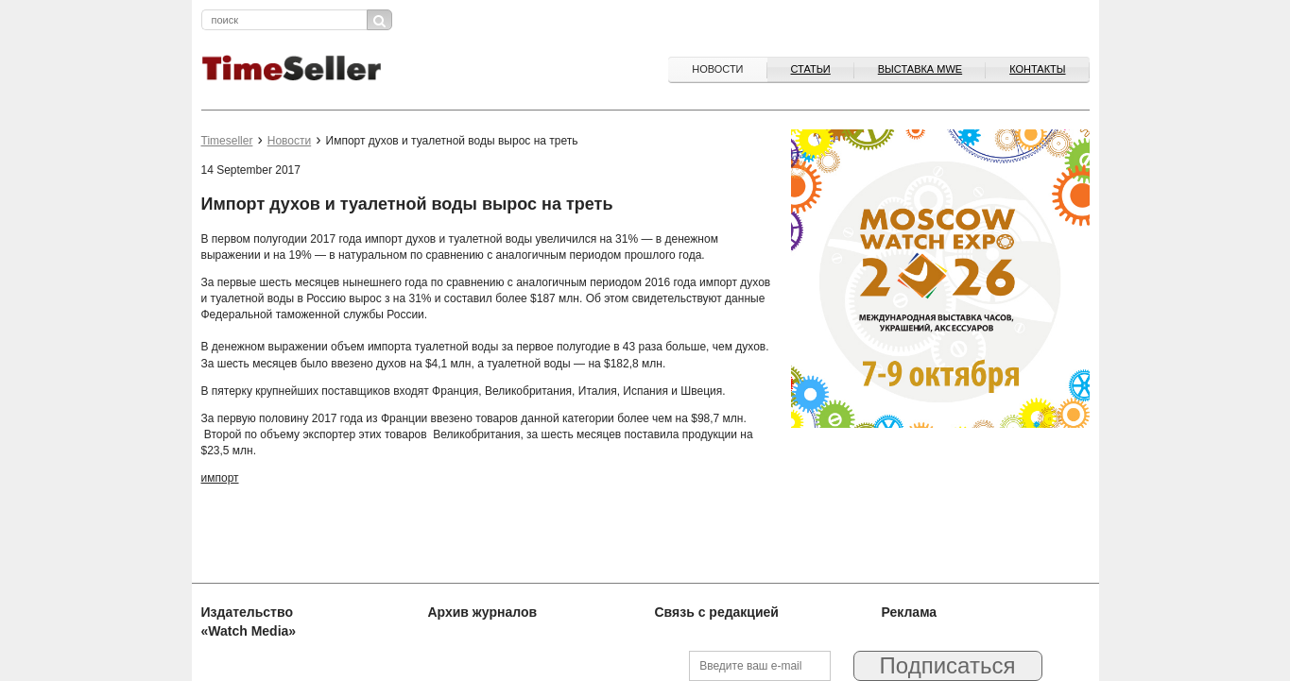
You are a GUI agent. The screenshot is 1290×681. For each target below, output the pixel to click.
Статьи (811, 69)
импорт (220, 478)
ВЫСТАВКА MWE (920, 69)
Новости (717, 69)
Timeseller (227, 140)
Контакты (1037, 69)
